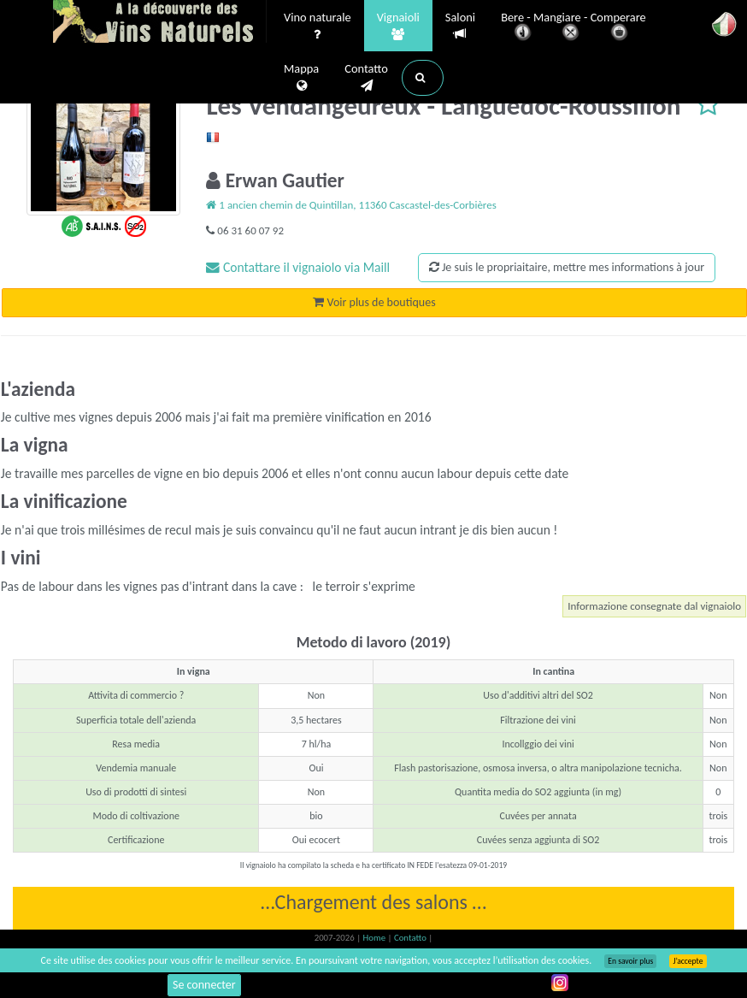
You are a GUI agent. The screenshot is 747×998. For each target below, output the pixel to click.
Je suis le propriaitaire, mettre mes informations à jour (566, 267)
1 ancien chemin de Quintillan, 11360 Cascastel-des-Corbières (351, 204)
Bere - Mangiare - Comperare (573, 27)
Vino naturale (317, 26)
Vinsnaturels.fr (160, 23)
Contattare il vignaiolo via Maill (298, 267)
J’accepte (688, 961)
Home (375, 937)
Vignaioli (398, 26)
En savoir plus (630, 961)
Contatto (366, 77)
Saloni (460, 26)
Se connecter (204, 984)
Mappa (301, 77)
